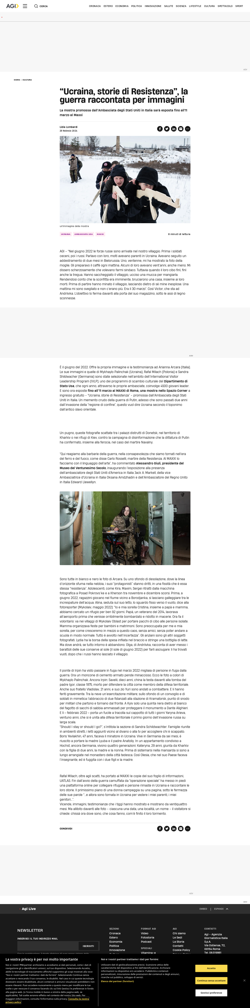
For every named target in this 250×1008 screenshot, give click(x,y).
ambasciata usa (83, 234)
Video (144, 933)
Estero (108, 6)
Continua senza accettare (211, 980)
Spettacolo (225, 6)
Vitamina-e (148, 952)
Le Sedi (177, 937)
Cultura (209, 6)
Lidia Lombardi (69, 127)
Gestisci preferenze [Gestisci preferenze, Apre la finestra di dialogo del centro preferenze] (211, 992)
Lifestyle (195, 6)
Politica (136, 6)
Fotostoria (147, 937)
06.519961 (215, 952)
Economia (121, 6)
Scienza (181, 6)
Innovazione (153, 6)
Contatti (178, 946)
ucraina (65, 234)
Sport (239, 6)
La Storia (178, 941)
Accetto (211, 968)
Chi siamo (179, 933)
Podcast (146, 941)
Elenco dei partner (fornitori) (117, 981)
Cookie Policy (181, 950)
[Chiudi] (244, 980)
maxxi (100, 234)
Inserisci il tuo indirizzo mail (37, 939)
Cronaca (95, 6)
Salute (168, 6)
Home (17, 80)
